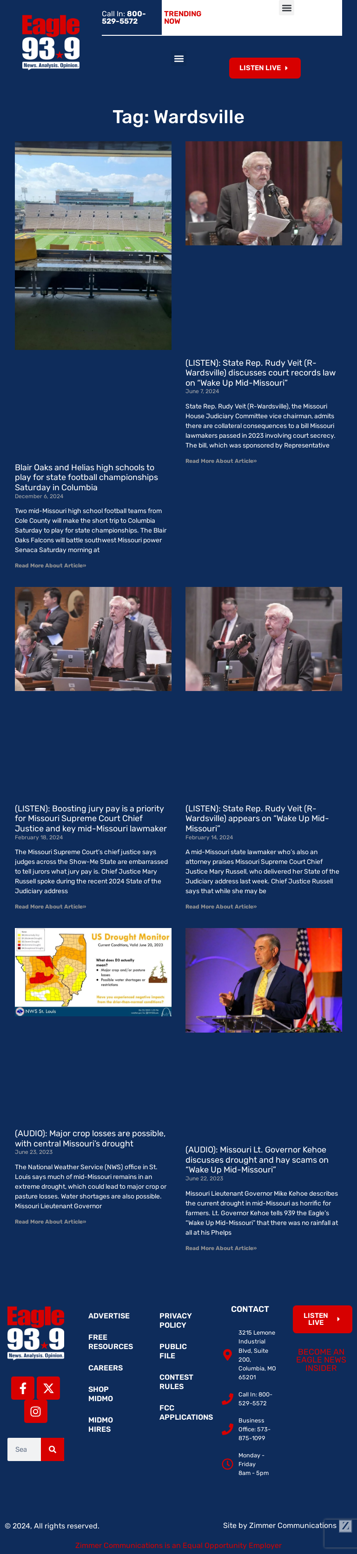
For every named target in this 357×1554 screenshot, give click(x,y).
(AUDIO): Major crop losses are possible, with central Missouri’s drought (90, 1138)
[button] (286, 7)
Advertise (109, 1315)
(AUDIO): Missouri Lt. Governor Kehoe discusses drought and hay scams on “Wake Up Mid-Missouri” (257, 1160)
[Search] (52, 1449)
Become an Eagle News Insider (321, 1360)
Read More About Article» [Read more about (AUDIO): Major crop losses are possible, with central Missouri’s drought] (50, 1221)
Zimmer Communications (300, 1525)
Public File (173, 1351)
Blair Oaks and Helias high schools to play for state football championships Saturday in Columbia (86, 477)
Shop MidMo (100, 1394)
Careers (105, 1367)
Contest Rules (176, 1382)
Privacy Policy (175, 1320)
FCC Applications (183, 1412)
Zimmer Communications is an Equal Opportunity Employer (178, 1545)
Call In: (124, 17)
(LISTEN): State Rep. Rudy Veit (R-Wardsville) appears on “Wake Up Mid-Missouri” (257, 818)
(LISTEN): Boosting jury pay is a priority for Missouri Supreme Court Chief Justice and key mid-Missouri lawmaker (91, 818)
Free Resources (110, 1342)
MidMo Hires (100, 1425)
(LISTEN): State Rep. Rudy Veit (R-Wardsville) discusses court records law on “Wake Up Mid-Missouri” (260, 373)
